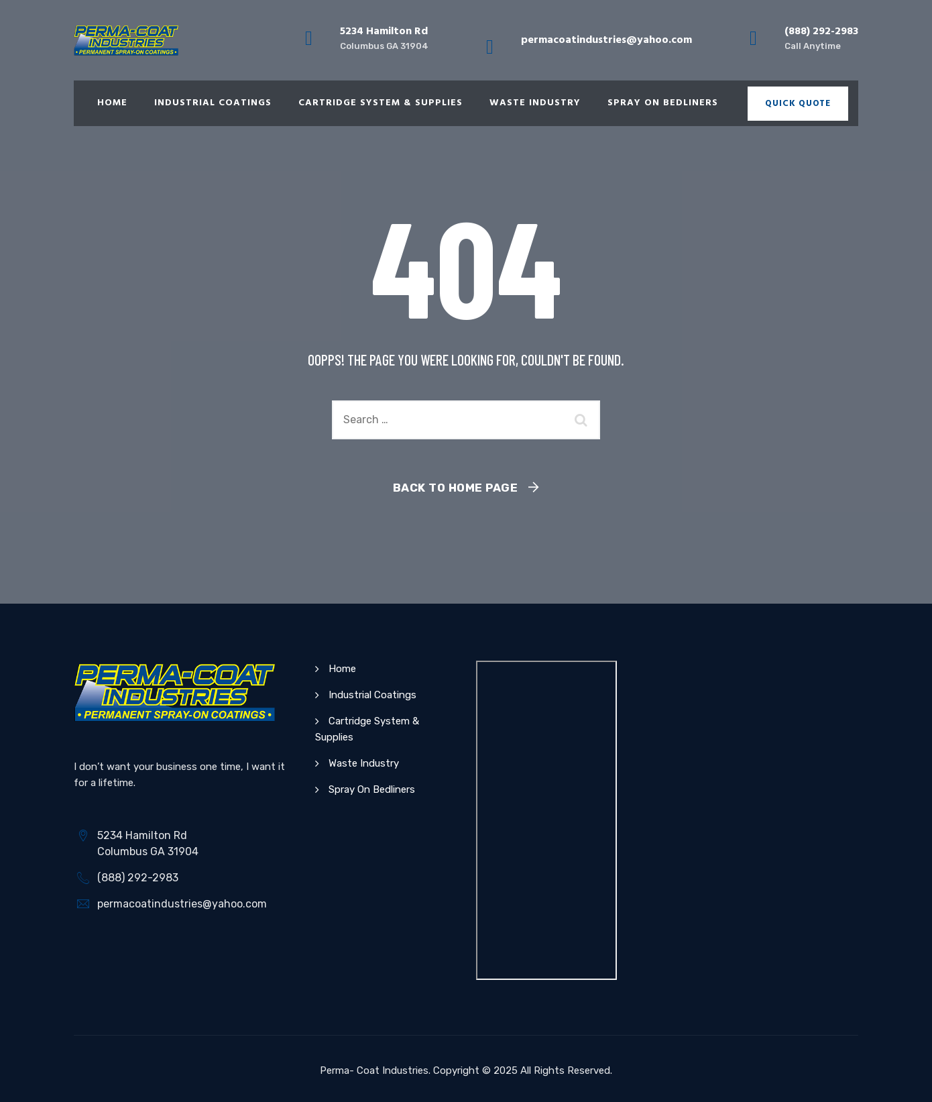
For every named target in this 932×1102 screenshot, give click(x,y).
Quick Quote (798, 104)
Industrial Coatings (213, 103)
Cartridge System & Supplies (380, 103)
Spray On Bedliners (662, 103)
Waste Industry (535, 103)
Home (112, 103)
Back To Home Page (455, 487)
